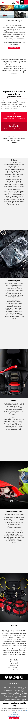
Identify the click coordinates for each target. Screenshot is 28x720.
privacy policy (20, 710)
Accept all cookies (14, 718)
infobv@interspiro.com (16, 669)
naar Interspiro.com (14, 47)
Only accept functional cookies (14, 716)
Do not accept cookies (14, 714)
